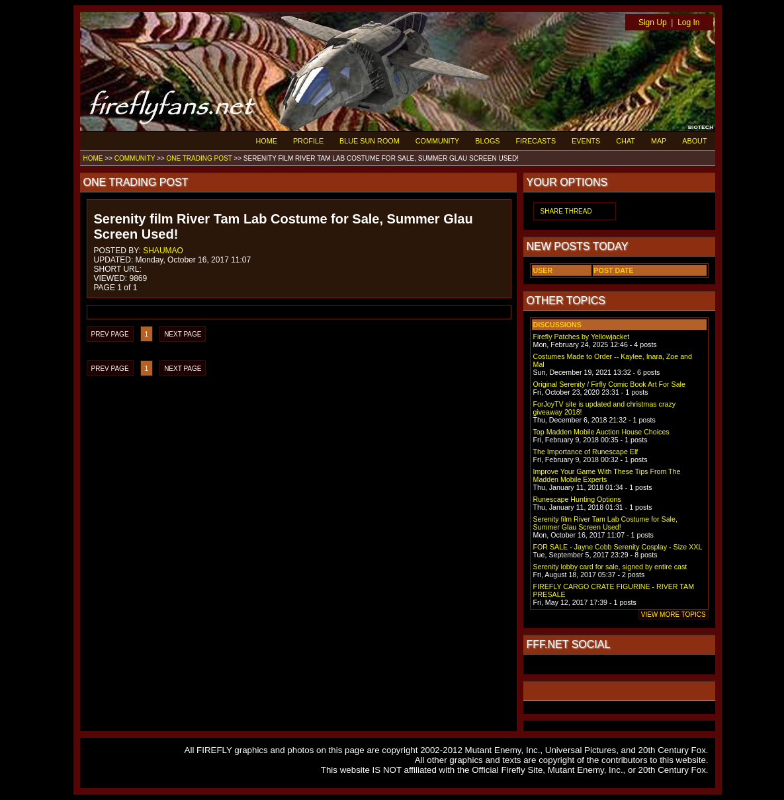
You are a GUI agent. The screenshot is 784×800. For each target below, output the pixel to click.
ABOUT (694, 141)
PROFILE (308, 141)
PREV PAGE (110, 334)
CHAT (625, 141)
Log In (688, 22)
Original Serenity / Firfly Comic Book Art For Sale (609, 384)
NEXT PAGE (182, 334)
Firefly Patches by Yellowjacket (581, 336)
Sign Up (652, 22)
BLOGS (487, 141)
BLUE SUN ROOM (369, 141)
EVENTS (586, 141)
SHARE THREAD (566, 211)
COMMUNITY (437, 141)
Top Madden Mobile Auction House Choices (601, 432)
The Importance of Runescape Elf (585, 452)
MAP (658, 141)
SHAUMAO (163, 250)
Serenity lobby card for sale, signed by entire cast (610, 567)
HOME (266, 141)
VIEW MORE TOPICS (673, 614)
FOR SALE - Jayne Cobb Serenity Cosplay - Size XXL (618, 547)
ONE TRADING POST (199, 158)
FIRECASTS (536, 141)
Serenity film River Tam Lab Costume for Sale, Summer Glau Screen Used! (605, 523)
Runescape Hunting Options (577, 499)
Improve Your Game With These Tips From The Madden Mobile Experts (607, 475)
